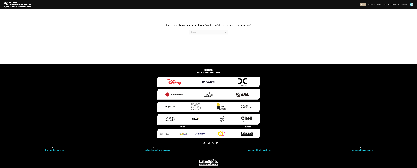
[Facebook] (200, 143)
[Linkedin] (217, 143)
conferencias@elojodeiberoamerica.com (157, 150)
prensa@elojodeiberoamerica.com (362, 150)
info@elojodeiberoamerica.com (54, 150)
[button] (374, 4)
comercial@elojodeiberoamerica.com (259, 150)
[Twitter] (204, 143)
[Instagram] (213, 143)
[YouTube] (208, 143)
